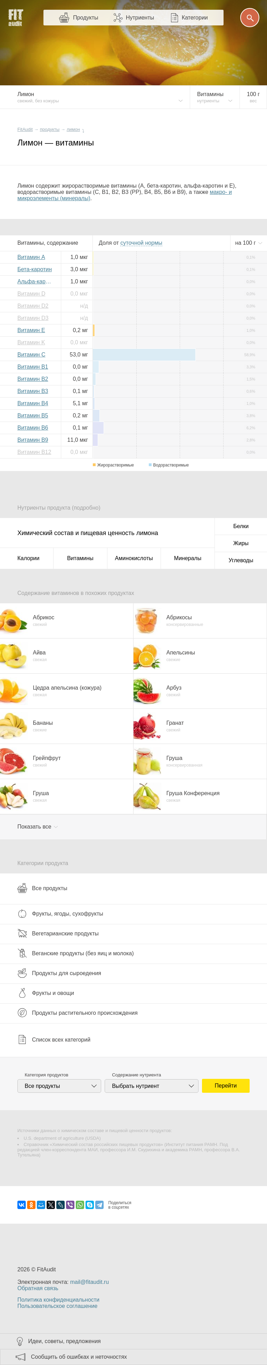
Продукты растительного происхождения (77, 1013)
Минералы (188, 558)
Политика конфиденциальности (58, 1300)
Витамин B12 (34, 452)
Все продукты (42, 888)
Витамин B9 (32, 440)
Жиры (241, 543)
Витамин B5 (32, 415)
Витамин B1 (32, 367)
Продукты (85, 18)
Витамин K (31, 342)
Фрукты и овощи (45, 993)
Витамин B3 (32, 391)
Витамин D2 (32, 306)
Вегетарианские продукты (58, 933)
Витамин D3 (32, 318)
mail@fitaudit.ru (89, 1282)
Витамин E (31, 330)
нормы (141, 243)
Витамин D (31, 294)
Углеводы (241, 560)
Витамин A (31, 257)
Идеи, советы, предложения (64, 1341)
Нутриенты (140, 18)
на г (246, 243)
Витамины (80, 558)
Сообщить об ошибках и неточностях (79, 1357)
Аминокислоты (134, 558)
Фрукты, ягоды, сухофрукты (60, 913)
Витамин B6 (32, 428)
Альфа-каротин (36, 281)
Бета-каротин (34, 269)
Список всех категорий (53, 1039)
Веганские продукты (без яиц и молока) (75, 953)
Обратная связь (37, 1288)
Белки (241, 526)
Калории (28, 558)
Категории (195, 18)
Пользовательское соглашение (57, 1306)
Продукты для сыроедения (59, 973)
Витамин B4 (32, 403)
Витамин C (31, 355)
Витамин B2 (32, 379)
